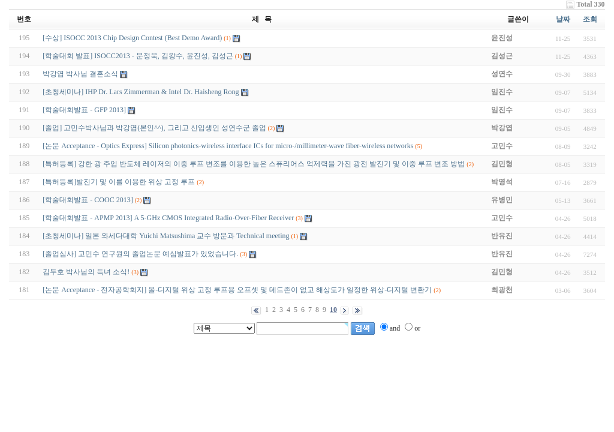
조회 (590, 19)
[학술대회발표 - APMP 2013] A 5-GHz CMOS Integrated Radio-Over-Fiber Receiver (168, 218)
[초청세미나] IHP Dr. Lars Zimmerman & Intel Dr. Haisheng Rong (141, 92)
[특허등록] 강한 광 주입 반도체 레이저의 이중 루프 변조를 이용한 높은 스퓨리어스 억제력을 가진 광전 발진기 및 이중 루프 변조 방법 (254, 164)
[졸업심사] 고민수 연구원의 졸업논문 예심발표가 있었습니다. (140, 254)
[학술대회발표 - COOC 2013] (88, 200)
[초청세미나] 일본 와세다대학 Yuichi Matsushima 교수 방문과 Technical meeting (166, 236)
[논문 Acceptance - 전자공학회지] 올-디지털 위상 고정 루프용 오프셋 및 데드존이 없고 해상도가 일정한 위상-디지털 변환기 (237, 290)
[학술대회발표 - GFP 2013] (84, 110)
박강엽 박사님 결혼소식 (80, 74)
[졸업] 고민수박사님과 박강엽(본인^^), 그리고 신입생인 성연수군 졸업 (154, 128)
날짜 (563, 19)
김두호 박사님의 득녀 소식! (86, 272)
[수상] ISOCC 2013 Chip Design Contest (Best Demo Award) (133, 38)
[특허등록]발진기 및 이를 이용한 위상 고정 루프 (119, 182)
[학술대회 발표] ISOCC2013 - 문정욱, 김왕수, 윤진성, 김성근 (138, 56)
